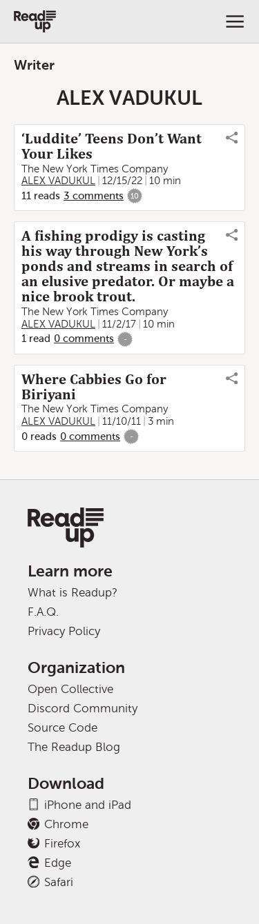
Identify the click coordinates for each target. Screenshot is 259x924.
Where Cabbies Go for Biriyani (93, 387)
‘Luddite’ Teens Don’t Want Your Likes (111, 146)
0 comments (84, 338)
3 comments (94, 195)
